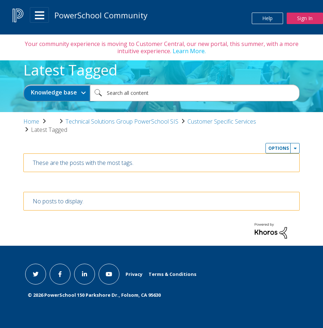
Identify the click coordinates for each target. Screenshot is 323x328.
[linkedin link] (84, 274)
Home (31, 121)
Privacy (134, 274)
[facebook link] (60, 274)
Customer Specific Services (221, 121)
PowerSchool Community (100, 15)
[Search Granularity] (57, 93)
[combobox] (195, 92)
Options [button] (278, 148)
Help (267, 18)
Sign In (305, 18)
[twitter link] (35, 274)
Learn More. (188, 51)
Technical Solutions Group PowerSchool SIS (121, 121)
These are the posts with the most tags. (83, 162)
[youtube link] (109, 274)
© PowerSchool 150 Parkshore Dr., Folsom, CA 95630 (94, 295)
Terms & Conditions (172, 274)
